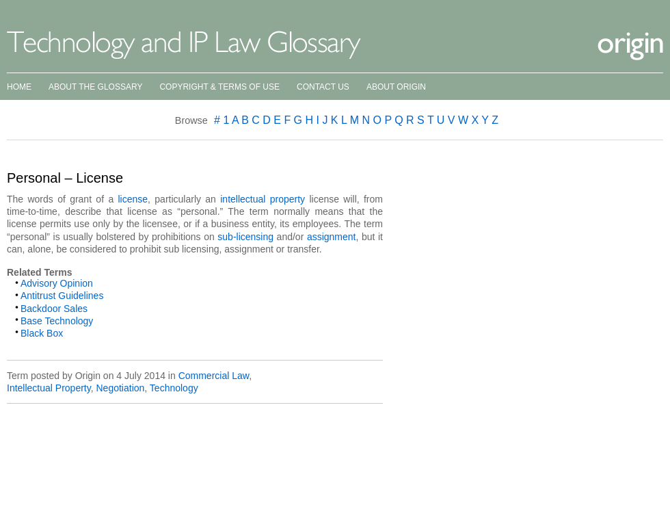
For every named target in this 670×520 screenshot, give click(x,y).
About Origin (396, 87)
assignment (331, 236)
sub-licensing (245, 236)
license (133, 199)
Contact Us (323, 87)
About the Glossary (95, 87)
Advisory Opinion (57, 283)
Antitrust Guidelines (62, 295)
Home (19, 87)
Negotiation (120, 387)
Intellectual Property (49, 387)
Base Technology (57, 320)
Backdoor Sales (54, 308)
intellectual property (262, 199)
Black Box (42, 333)
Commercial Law (213, 375)
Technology (174, 387)
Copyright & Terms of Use (219, 87)
